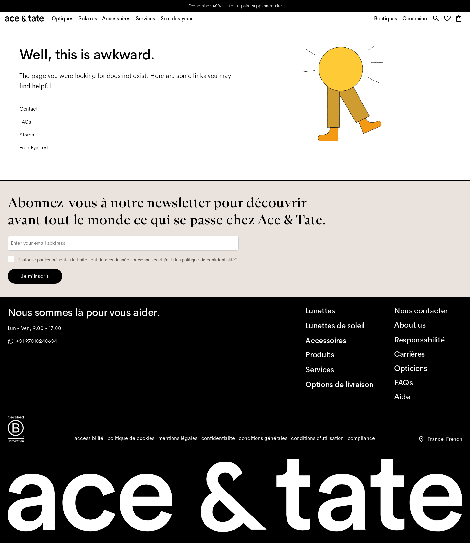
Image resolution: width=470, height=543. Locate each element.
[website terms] (317, 438)
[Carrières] (428, 354)
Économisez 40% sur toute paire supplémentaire (235, 6)
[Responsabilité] (428, 340)
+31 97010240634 (32, 341)
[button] (448, 20)
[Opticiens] (428, 368)
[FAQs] (428, 382)
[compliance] (361, 438)
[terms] (263, 438)
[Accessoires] (339, 340)
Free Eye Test (34, 150)
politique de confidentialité (208, 260)
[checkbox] (11, 259)
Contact (28, 112)
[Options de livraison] (339, 384)
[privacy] (218, 438)
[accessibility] (88, 438)
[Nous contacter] (428, 311)
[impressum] (177, 438)
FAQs (25, 125)
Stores (26, 138)
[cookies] (130, 438)
